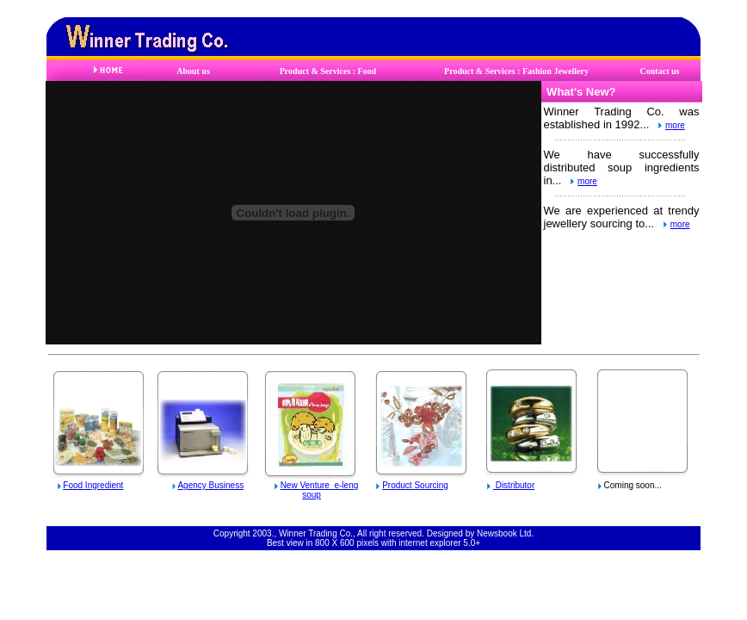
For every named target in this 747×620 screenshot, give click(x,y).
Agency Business (210, 485)
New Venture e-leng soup (320, 489)
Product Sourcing (415, 485)
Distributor (513, 485)
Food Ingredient (93, 485)
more (675, 125)
